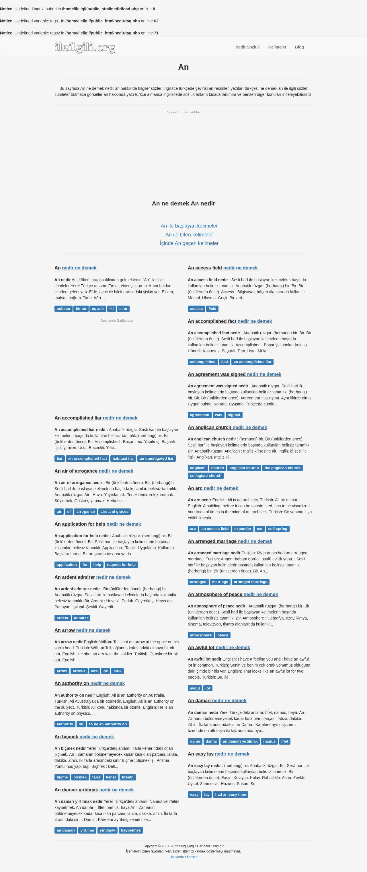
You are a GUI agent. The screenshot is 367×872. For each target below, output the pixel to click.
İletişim (192, 857)
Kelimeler (277, 47)
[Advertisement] (183, 154)
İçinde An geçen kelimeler (189, 243)
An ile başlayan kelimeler (189, 226)
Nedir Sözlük (247, 47)
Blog (299, 47)
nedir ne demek (79, 267)
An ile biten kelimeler (189, 235)
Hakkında (176, 857)
